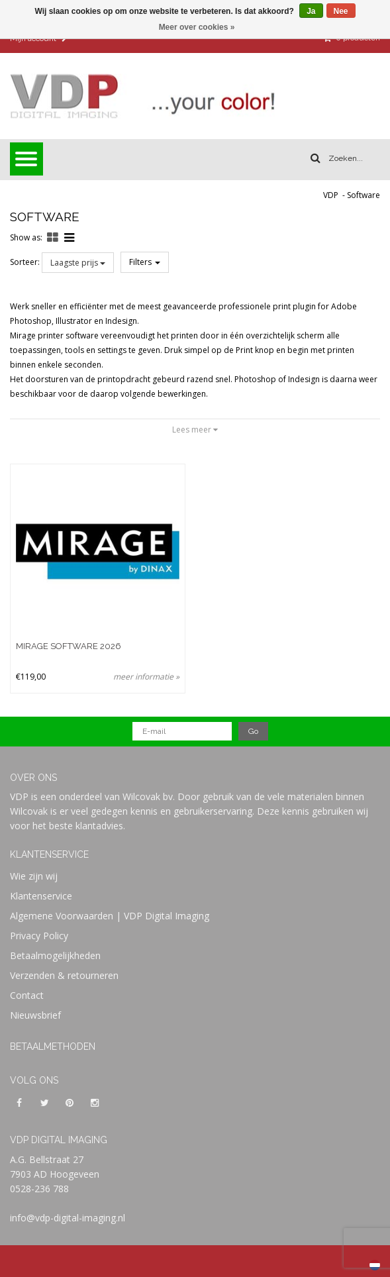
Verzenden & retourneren (64, 975)
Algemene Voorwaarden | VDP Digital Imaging (109, 915)
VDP (330, 195)
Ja (311, 11)
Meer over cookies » (197, 27)
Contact (27, 995)
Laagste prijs (77, 262)
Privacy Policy (39, 935)
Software (363, 195)
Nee (341, 11)
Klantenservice (41, 896)
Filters (144, 262)
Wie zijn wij (34, 876)
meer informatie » (146, 676)
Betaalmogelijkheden (55, 955)
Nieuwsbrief (35, 1015)
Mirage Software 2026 (68, 646)
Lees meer (195, 429)
